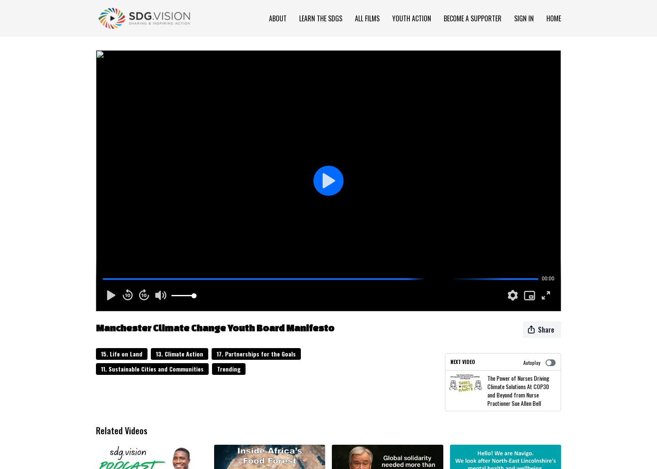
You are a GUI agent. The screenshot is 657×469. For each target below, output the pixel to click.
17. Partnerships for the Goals (256, 353)
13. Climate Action (179, 353)
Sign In (524, 18)
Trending (229, 368)
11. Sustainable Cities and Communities (152, 368)
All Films (367, 18)
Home (553, 18)
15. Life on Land (121, 353)
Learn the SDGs (320, 18)
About (278, 18)
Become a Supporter (473, 18)
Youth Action (411, 18)
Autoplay (539, 362)
